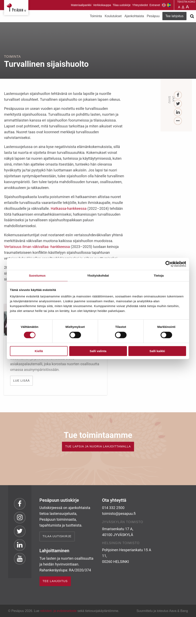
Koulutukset (113, 16)
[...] (178, 121)
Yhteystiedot (140, 5)
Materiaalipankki (81, 5)
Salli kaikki (157, 351)
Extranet (154, 5)
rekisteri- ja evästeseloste (58, 611)
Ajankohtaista (134, 16)
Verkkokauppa (102, 5)
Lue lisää (21, 380)
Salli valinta (98, 351)
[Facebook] (178, 95)
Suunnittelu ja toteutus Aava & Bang (162, 611)
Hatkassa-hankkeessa (68, 208)
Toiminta (96, 16)
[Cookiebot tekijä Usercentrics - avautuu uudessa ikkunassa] (168, 264)
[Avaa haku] (192, 16)
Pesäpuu (16, 7)
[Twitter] (178, 104)
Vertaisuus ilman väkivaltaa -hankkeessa (37, 246)
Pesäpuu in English (164, 5)
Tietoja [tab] (159, 275)
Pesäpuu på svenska (169, 5)
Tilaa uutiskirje (122, 5)
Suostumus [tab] (37, 275)
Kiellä (39, 351)
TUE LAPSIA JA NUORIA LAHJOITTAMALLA (98, 446)
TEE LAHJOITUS (55, 581)
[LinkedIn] (178, 112)
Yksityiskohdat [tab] (98, 275)
